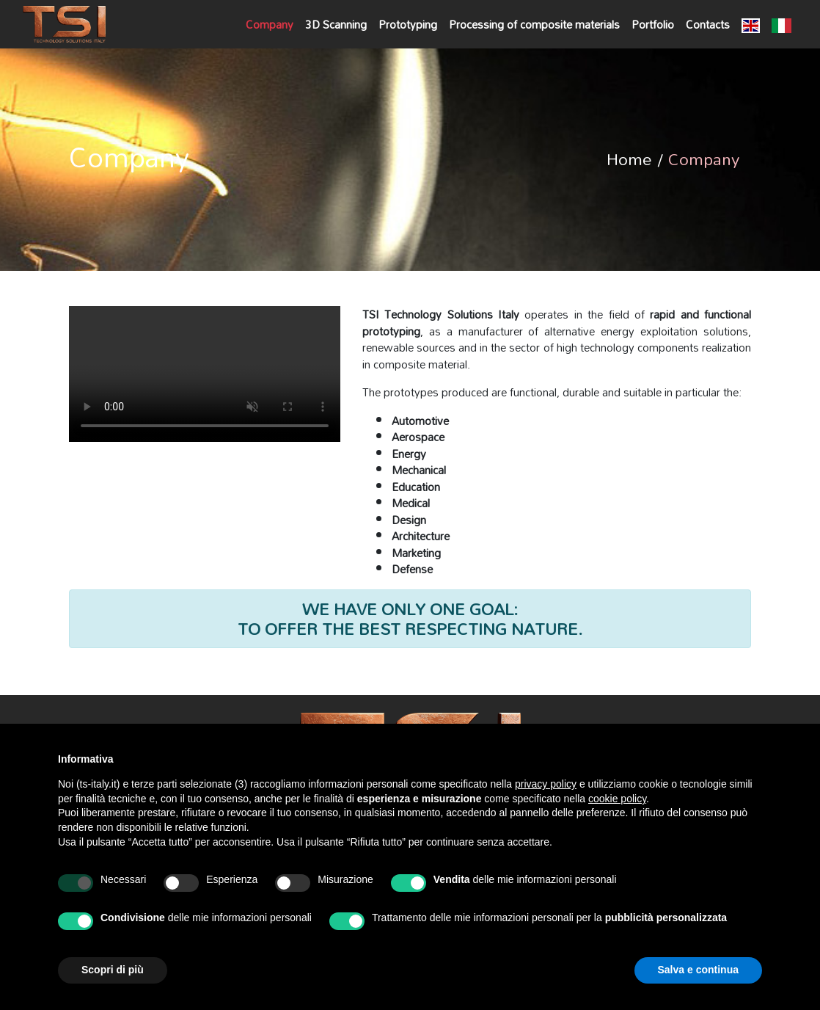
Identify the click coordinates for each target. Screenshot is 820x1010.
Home (629, 158)
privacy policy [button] (545, 784)
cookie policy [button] (617, 798)
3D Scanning (336, 24)
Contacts (708, 24)
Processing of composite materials (534, 24)
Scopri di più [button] (112, 970)
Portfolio (653, 24)
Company (269, 24)
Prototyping (407, 24)
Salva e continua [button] (698, 970)
